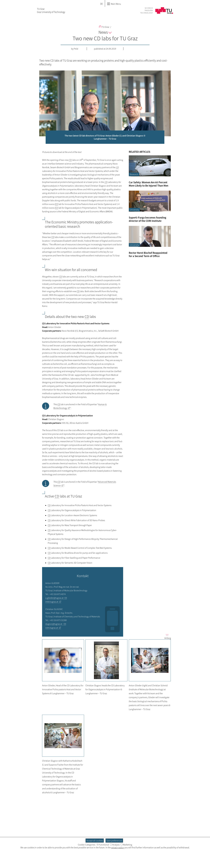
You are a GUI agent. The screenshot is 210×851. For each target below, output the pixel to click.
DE (101, 3)
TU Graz (104, 26)
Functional (103, 844)
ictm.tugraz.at (51, 627)
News (105, 32)
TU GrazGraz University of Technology (51, 10)
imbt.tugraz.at (51, 601)
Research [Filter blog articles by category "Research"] (134, 174)
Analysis (115, 844)
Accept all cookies (94, 840)
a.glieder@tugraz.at (54, 597)
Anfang (166, 636)
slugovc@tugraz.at (54, 623)
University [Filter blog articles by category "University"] (134, 209)
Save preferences (114, 840)
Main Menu (114, 3)
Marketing (126, 844)
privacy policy (117, 847)
